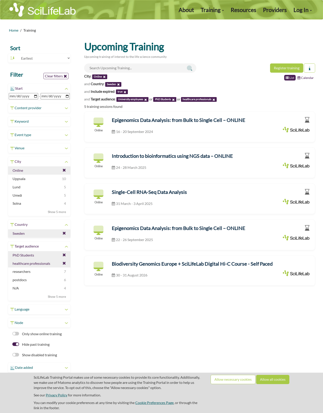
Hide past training (31, 344)
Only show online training (37, 334)
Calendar (305, 78)
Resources (243, 10)
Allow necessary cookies (233, 379)
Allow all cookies (273, 379)
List (290, 78)
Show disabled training (34, 355)
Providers (275, 10)
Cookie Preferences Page (154, 402)
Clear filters (56, 76)
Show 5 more (57, 212)
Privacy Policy (56, 395)
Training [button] (212, 10)
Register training (286, 68)
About (186, 10)
